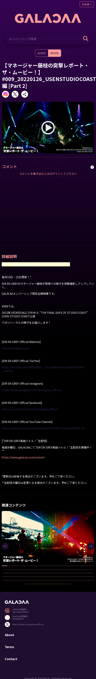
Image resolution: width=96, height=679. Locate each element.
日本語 (86, 4)
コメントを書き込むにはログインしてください (48, 173)
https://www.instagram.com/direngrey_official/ (32, 390)
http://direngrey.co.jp (15, 348)
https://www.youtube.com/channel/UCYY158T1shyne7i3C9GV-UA (43, 428)
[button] (4, 569)
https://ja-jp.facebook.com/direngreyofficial (30, 409)
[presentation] (5, 546)
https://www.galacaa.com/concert (23, 457)
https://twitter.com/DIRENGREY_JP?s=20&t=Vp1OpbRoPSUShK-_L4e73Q (43, 369)
